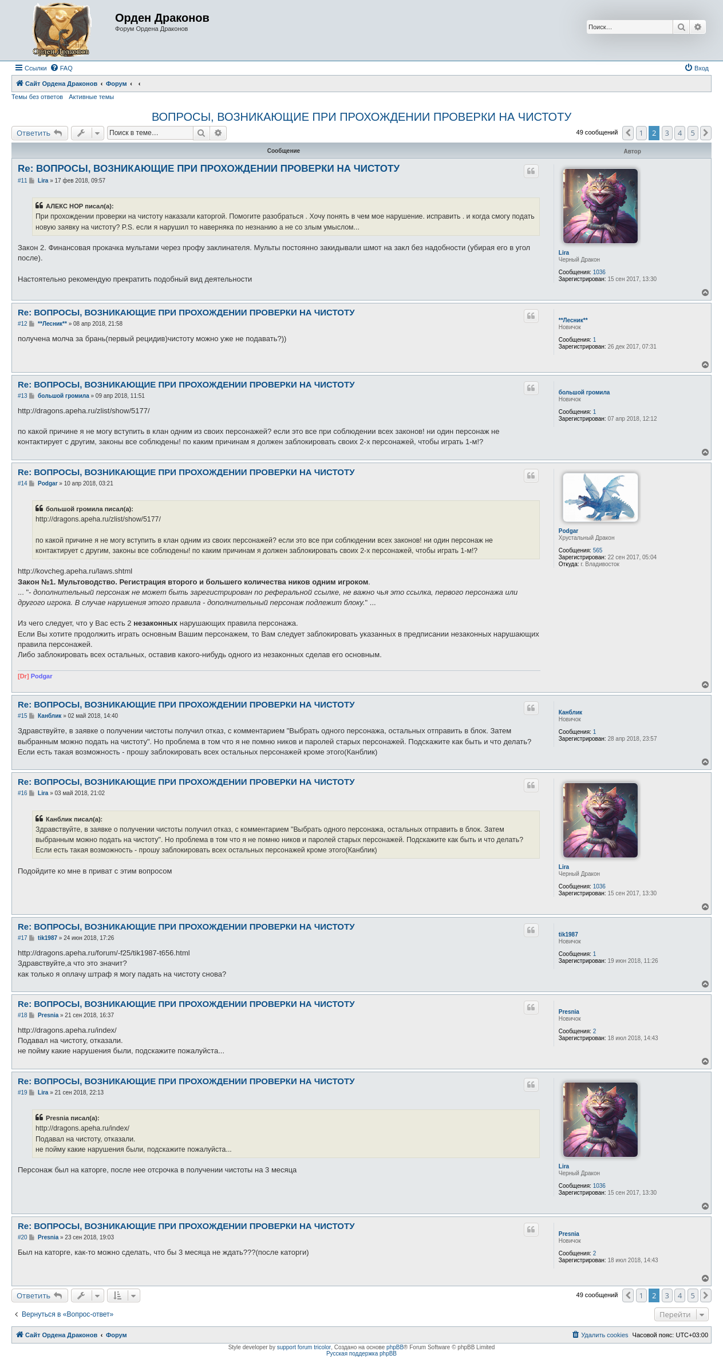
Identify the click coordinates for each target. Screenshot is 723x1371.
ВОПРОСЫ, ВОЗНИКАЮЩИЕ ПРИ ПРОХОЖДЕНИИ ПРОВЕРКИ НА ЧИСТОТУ (361, 116)
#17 (22, 938)
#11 (22, 180)
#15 (22, 716)
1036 (599, 272)
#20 (22, 1237)
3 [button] (667, 133)
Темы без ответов (37, 96)
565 (598, 550)
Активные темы (91, 96)
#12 (22, 324)
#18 (22, 1015)
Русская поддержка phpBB (361, 1353)
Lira (564, 253)
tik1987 (568, 934)
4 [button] (680, 133)
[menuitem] (61, 68)
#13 (22, 396)
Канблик (570, 712)
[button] (628, 133)
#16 (22, 793)
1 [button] (641, 133)
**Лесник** (573, 320)
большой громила (584, 392)
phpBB (395, 1347)
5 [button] (693, 133)
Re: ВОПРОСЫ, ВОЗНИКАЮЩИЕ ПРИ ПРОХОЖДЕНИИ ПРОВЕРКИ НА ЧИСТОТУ (209, 168)
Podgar (568, 531)
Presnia (569, 1012)
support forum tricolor (304, 1347)
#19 (22, 1092)
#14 (22, 483)
